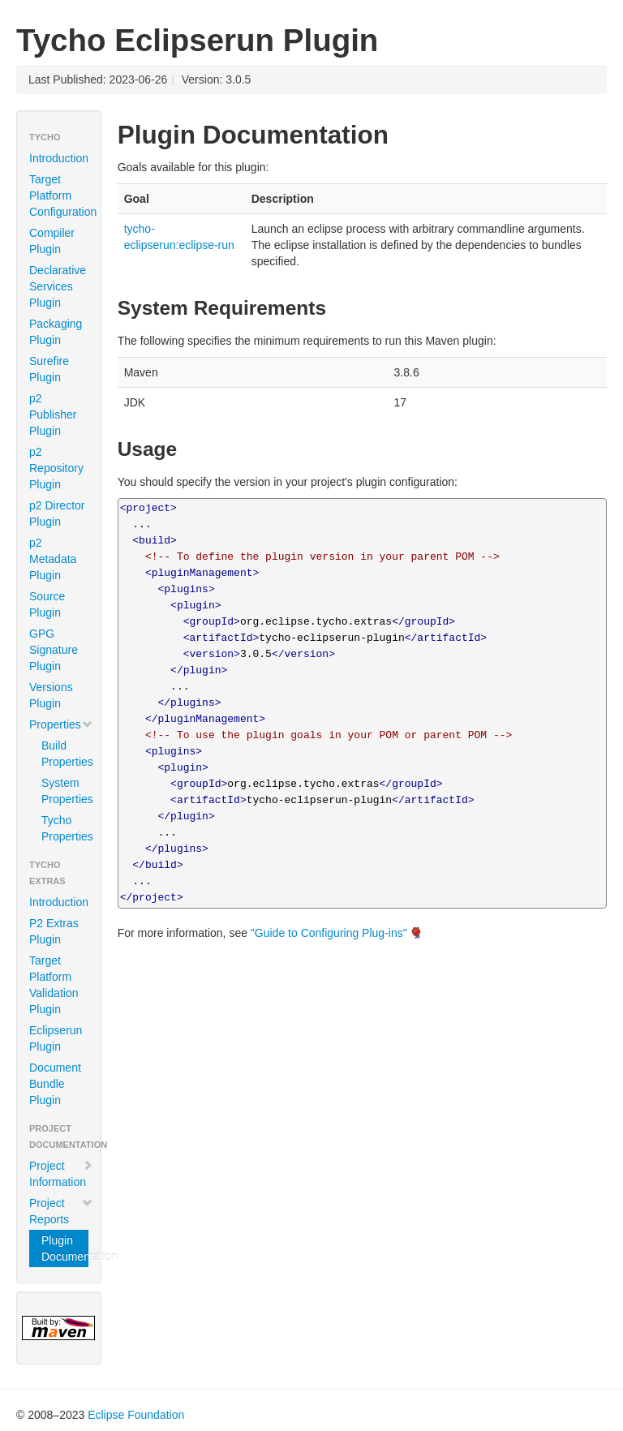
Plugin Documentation (64, 1248)
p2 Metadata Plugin (52, 559)
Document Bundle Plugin (55, 1084)
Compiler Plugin (52, 241)
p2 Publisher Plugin (52, 414)
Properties (61, 724)
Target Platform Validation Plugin (53, 985)
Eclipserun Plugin (55, 1038)
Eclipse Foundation (136, 1414)
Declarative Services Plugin (57, 286)
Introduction (58, 158)
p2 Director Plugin (56, 513)
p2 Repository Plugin (56, 468)
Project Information (61, 1173)
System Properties (64, 791)
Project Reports (61, 1211)
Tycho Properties (64, 828)
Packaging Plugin (55, 331)
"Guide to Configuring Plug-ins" (329, 932)
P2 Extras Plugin (54, 931)
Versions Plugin (51, 695)
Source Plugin (47, 604)
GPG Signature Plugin (53, 650)
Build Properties (64, 753)
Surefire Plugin (49, 369)
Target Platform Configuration (63, 195)
